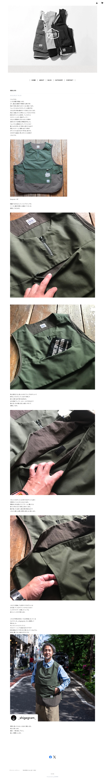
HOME (34, 80)
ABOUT (41, 80)
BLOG (49, 80)
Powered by (52, 776)
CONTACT (69, 80)
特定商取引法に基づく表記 (29, 770)
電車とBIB (13, 90)
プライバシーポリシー (14, 770)
